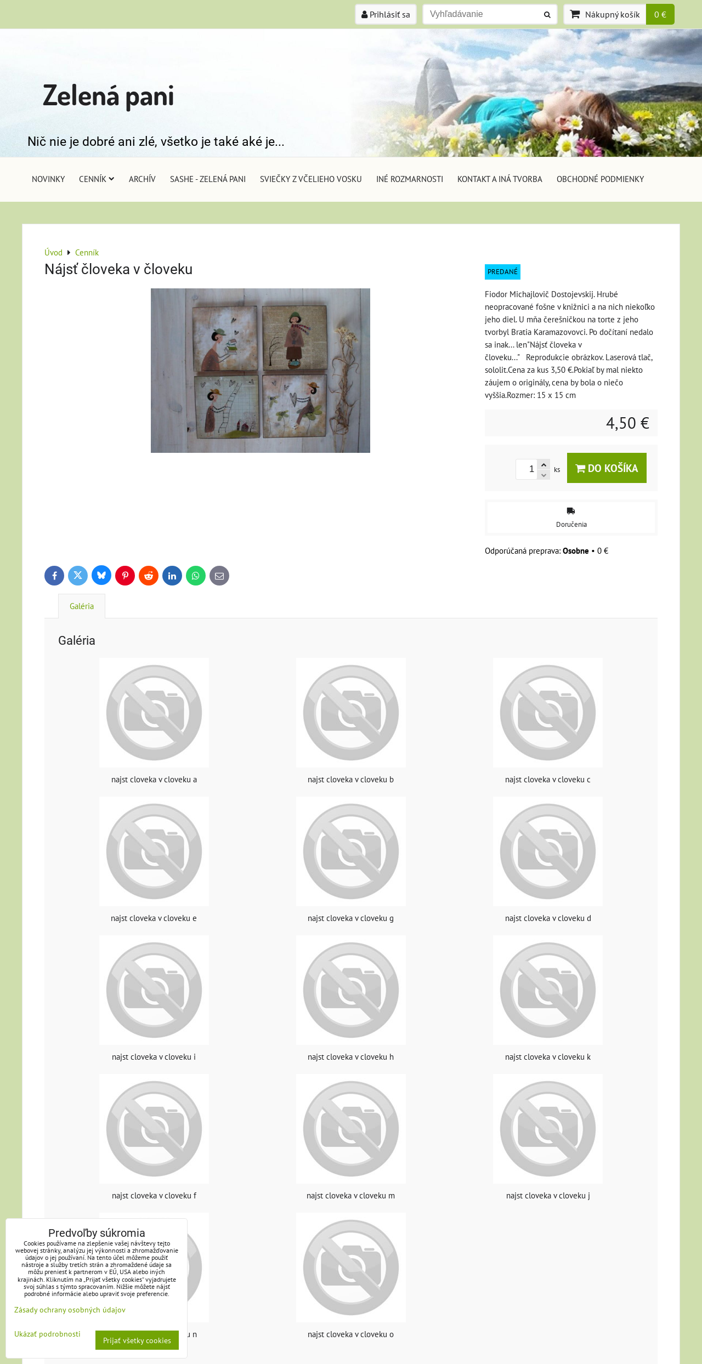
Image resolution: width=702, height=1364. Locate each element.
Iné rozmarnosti (409, 178)
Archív (142, 178)
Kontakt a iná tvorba (499, 178)
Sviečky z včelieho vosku (311, 178)
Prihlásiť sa (385, 14)
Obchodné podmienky (600, 178)
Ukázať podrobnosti (47, 1333)
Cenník (97, 178)
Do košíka (606, 468)
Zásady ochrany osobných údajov (70, 1309)
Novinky (48, 178)
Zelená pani (108, 94)
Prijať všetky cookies (137, 1340)
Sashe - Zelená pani (208, 178)
